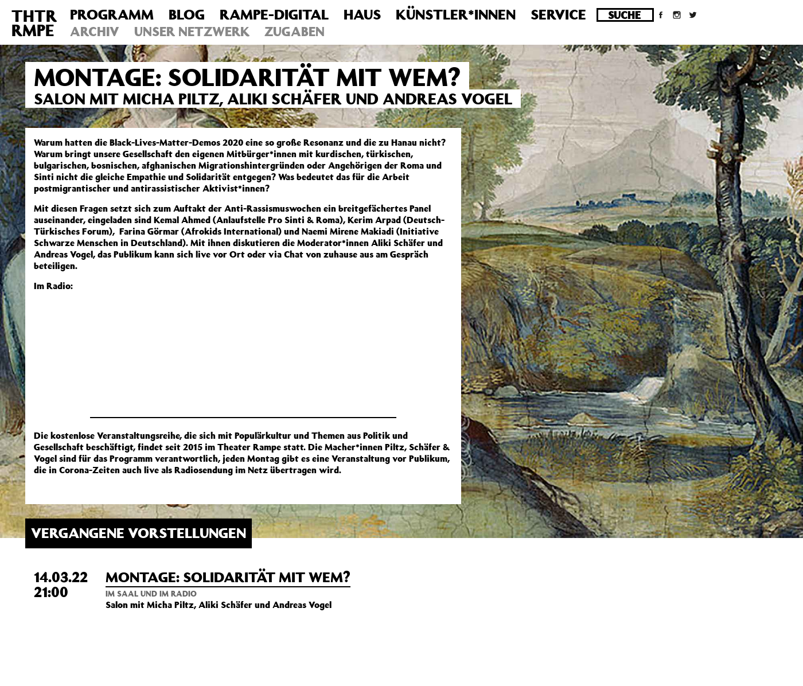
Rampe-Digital (274, 14)
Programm (112, 14)
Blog (187, 14)
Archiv (94, 31)
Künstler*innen (456, 14)
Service (558, 14)
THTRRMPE (34, 23)
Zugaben (294, 31)
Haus (362, 14)
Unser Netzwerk (192, 31)
